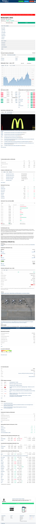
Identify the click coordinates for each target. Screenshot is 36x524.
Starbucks (2, 194)
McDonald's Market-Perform (10, 175)
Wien (1, 477)
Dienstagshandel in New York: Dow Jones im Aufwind (11, 137)
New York (2, 458)
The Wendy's (2, 196)
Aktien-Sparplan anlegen (9, 22)
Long (31, 94)
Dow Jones (19, 373)
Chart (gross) (3, 29)
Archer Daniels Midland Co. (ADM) (5, 432)
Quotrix (2, 473)
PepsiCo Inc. (2, 429)
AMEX (2, 476)
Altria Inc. (2, 426)
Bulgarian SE (2, 466)
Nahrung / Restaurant (32, 376)
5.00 (34, 58)
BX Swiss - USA (33, 373)
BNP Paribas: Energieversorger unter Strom (16, 383)
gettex (2, 454)
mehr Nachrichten (3, 147)
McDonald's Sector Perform (10, 177)
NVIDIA (19, 96)
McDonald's (2, 193)
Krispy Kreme (3, 191)
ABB (19, 97)
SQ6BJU (16, 99)
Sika (19, 107)
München (2, 474)
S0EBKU (16, 100)
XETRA (2, 460)
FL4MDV (16, 59)
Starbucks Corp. (3, 427)
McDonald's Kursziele (4, 354)
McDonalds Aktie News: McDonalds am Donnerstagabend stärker (13, 132)
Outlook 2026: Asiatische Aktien (8, 403)
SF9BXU (16, 94)
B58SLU (16, 96)
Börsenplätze (3, 34)
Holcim (19, 102)
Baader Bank (3, 471)
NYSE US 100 (28, 373)
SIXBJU (16, 102)
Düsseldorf (2, 468)
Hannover (2, 479)
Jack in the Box (3, 190)
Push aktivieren (3, 253)
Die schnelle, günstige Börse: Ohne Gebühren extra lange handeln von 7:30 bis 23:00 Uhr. (14, 455)
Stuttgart (2, 463)
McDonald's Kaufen (9, 180)
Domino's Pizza (3, 188)
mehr (2, 346)
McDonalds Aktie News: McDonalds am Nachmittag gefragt (12, 134)
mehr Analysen (3, 182)
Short (34, 94)
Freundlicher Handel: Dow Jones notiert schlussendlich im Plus (13, 145)
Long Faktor (2, 58)
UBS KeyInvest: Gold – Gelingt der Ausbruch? (16, 385)
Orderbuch (3, 37)
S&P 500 (23, 373)
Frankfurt (2, 465)
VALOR (2, 19)
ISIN (6, 19)
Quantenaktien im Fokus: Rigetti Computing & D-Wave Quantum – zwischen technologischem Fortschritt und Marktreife (20, 396)
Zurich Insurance (20, 105)
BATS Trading (3, 457)
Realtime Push (3, 35)
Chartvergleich (3, 32)
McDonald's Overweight (9, 178)
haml (1, 482)
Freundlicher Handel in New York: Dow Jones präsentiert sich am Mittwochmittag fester (16, 141)
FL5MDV (16, 58)
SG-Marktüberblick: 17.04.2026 (14, 382)
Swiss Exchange (3, 438)
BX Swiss (2, 440)
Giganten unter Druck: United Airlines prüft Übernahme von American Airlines (20, 389)
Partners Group (20, 99)
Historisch (2, 38)
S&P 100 (25, 373)
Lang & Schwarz (3, 446)
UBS (19, 94)
